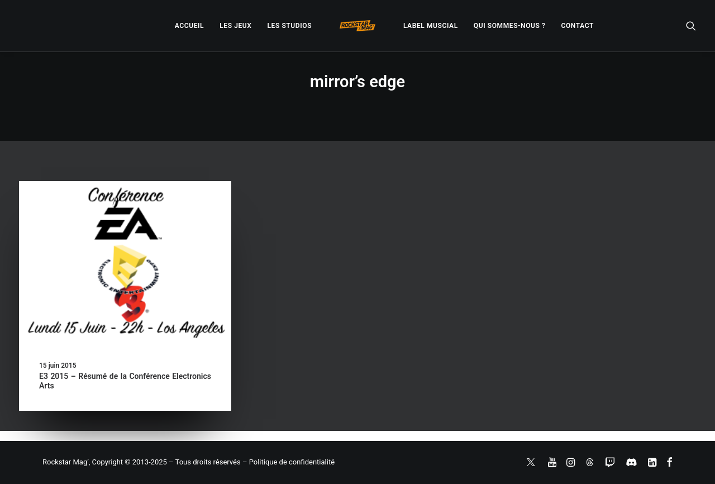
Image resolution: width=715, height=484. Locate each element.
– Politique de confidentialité (288, 462)
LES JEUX (235, 26)
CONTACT (577, 26)
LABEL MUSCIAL (430, 26)
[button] (691, 25)
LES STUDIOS (289, 26)
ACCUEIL (189, 26)
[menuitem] (189, 25)
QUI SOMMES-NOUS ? (510, 26)
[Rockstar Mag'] (357, 25)
